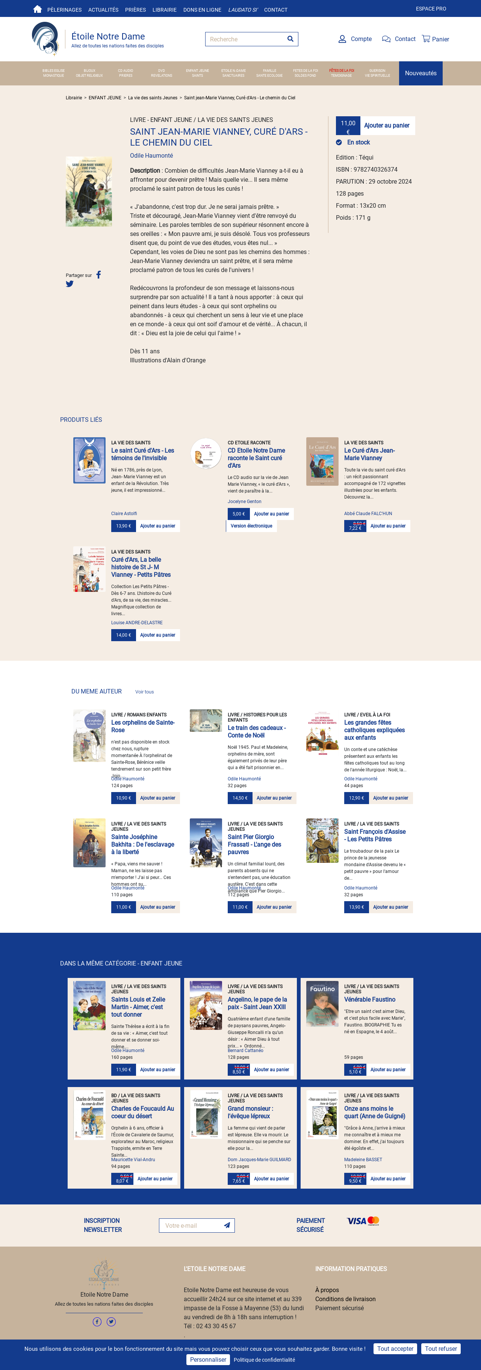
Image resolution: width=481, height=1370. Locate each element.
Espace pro (431, 9)
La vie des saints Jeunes (152, 97)
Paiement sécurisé (339, 1308)
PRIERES (125, 76)
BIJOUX (89, 71)
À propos (327, 1290)
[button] (69, 191)
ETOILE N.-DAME (233, 71)
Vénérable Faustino (369, 999)
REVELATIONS (161, 76)
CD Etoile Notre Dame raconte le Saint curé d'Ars (256, 458)
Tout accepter (395, 1348)
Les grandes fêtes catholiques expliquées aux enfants (374, 730)
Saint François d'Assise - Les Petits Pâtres (374, 835)
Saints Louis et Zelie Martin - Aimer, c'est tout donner (138, 1007)
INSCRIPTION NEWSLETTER (103, 1225)
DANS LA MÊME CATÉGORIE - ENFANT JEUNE (121, 963)
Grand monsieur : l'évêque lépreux (250, 1112)
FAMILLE (269, 71)
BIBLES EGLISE (53, 71)
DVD (161, 71)
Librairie (165, 10)
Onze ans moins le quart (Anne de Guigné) (374, 1112)
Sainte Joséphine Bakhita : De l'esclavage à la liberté (142, 844)
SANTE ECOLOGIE (269, 76)
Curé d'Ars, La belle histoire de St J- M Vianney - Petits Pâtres (141, 567)
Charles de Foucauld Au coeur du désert (142, 1112)
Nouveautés (421, 73)
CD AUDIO (125, 71)
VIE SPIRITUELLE (377, 76)
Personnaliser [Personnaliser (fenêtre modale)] (208, 1359)
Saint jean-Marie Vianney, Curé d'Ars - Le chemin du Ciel (239, 97)
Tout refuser (441, 1348)
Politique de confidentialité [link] (264, 1360)
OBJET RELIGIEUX (89, 76)
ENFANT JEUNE (197, 71)
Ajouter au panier (386, 125)
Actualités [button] (103, 10)
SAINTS (197, 76)
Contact (275, 10)
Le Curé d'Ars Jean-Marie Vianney (369, 454)
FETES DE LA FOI (305, 71)
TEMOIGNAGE (341, 76)
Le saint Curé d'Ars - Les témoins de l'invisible (142, 454)
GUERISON (377, 71)
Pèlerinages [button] (64, 10)
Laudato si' (242, 10)
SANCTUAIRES (233, 76)
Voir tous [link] (144, 692)
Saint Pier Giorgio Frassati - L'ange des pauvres (254, 844)
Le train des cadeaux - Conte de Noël (257, 731)
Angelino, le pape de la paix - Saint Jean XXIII (257, 1003)
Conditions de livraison (345, 1299)
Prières (135, 10)
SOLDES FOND (305, 76)
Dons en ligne (202, 10)
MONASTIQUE (53, 76)
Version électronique (251, 526)
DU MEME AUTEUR (112, 691)
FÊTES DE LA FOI (341, 71)
